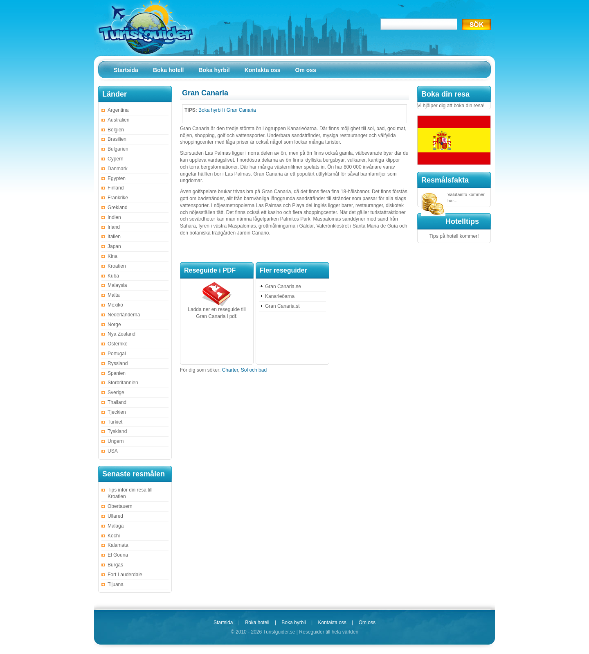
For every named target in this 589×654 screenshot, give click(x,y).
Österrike (118, 344)
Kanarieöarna (279, 296)
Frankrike (118, 198)
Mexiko (115, 305)
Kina (112, 256)
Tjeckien (117, 412)
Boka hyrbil (293, 622)
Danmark (118, 168)
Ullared (115, 516)
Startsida (223, 622)
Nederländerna (124, 315)
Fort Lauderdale (125, 574)
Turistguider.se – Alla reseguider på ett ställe (145, 27)
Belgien (116, 130)
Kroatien (117, 266)
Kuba (113, 276)
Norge (114, 324)
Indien (114, 217)
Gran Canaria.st (282, 306)
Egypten (117, 178)
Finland (116, 188)
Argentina (118, 110)
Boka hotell (257, 622)
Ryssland (118, 363)
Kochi (114, 536)
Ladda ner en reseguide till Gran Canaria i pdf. (216, 310)
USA (113, 451)
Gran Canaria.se (283, 286)
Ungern (116, 441)
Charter (230, 370)
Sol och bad (254, 370)
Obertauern (120, 506)
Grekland (118, 207)
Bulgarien (118, 149)
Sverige (116, 392)
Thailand (117, 402)
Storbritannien (123, 383)
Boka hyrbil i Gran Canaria (227, 110)
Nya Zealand (121, 334)
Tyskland (117, 431)
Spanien (117, 373)
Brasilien (117, 139)
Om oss (367, 622)
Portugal (117, 353)
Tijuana (116, 584)
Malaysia (117, 285)
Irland (114, 227)
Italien (114, 236)
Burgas (115, 565)
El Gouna (118, 555)
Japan (114, 246)
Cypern (116, 159)
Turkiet (115, 422)
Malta (113, 295)
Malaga (116, 526)
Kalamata (118, 545)
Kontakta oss (332, 622)
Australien (118, 120)
